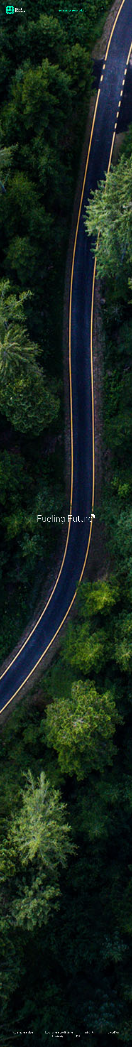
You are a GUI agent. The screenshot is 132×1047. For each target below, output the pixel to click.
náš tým (90, 1032)
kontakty (58, 1036)
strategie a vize (23, 1032)
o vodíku (113, 1032)
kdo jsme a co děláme (59, 1032)
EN (78, 1036)
